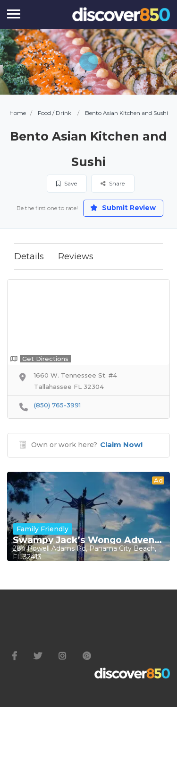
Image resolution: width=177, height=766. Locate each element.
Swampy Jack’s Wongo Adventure (88, 540)
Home (17, 112)
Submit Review (123, 207)
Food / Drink (54, 112)
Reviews (75, 256)
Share (113, 183)
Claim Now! (121, 444)
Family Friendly (42, 529)
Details (29, 256)
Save (66, 183)
